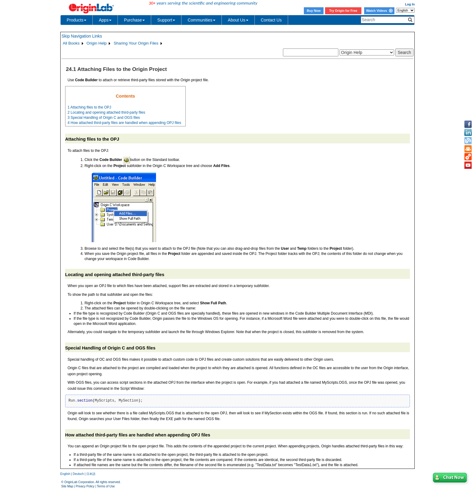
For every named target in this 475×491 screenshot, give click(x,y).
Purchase (134, 20)
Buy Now (314, 10)
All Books (71, 43)
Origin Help (97, 43)
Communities (201, 20)
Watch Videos (379, 10)
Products (76, 20)
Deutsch (78, 474)
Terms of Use (106, 486)
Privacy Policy (85, 486)
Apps (105, 20)
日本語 (90, 474)
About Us (238, 20)
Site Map (67, 486)
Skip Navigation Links (81, 36)
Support (166, 20)
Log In (410, 4)
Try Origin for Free (343, 10)
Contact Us (271, 20)
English (65, 474)
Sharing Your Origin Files (136, 43)
